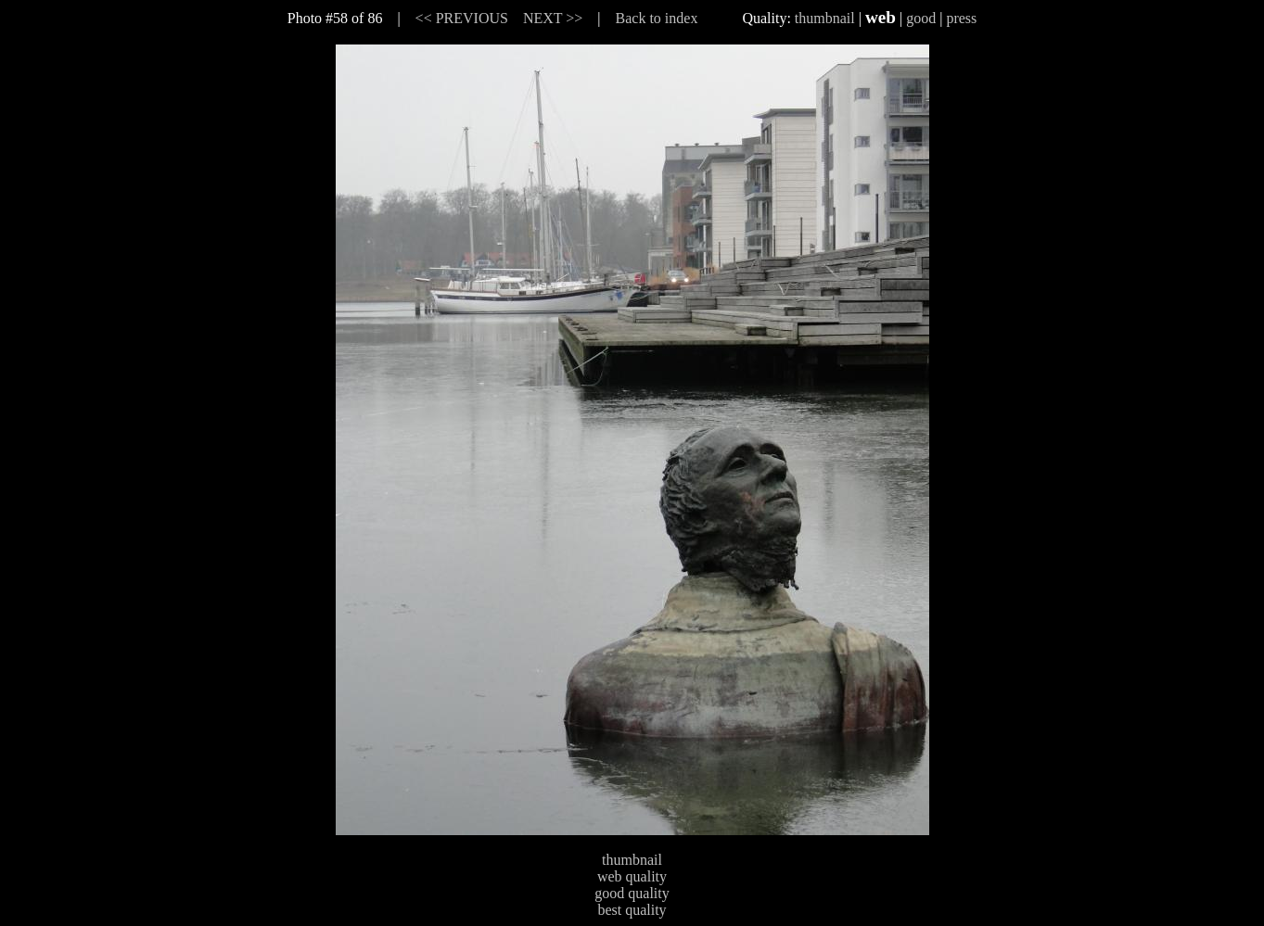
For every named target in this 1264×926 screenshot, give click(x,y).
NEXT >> (552, 18)
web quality (632, 876)
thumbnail (825, 18)
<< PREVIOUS (461, 18)
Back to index (657, 18)
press (961, 18)
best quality (631, 910)
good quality (631, 893)
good (921, 18)
